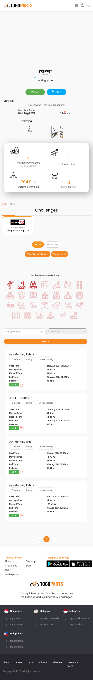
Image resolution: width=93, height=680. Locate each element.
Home (8, 561)
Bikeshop (31, 561)
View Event (59, 254)
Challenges (11, 565)
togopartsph (16, 640)
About (6, 662)
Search (45, 341)
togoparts (15, 618)
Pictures (53, 244)
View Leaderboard (37, 254)
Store (28, 565)
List (38, 244)
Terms (30, 662)
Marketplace (11, 574)
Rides (8, 570)
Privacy (43, 662)
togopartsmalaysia (49, 618)
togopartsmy (46, 624)
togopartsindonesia (79, 618)
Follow (56, 92)
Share (35, 92)
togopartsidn (75, 624)
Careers (18, 662)
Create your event (73, 664)
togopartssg (16, 624)
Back (4, 204)
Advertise (57, 662)
